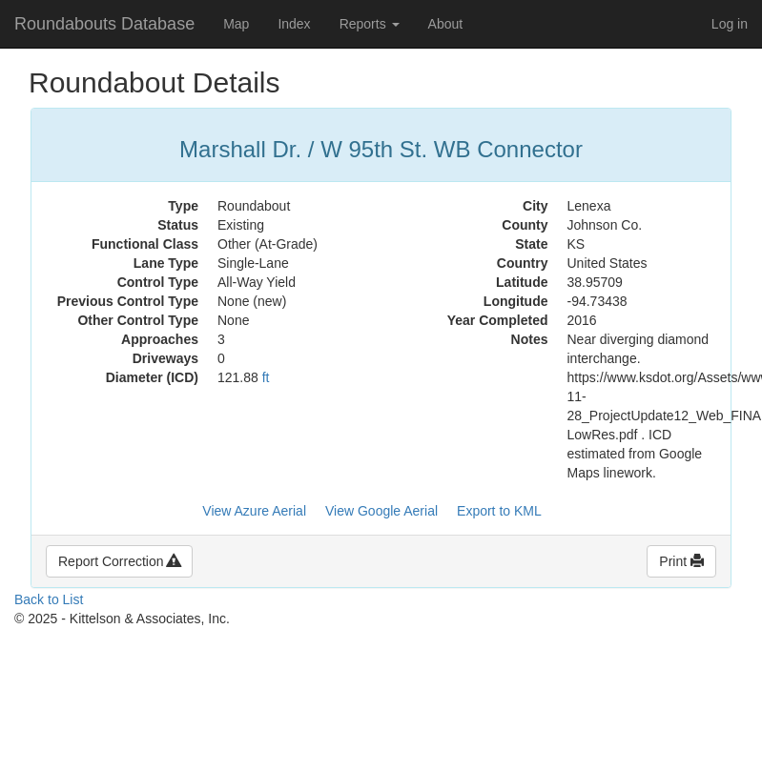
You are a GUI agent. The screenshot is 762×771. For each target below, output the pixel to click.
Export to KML (499, 510)
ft (266, 377)
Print (681, 561)
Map (236, 23)
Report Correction (119, 561)
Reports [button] (370, 23)
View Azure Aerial (254, 510)
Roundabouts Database (104, 23)
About (445, 23)
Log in (729, 23)
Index (294, 23)
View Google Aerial (381, 510)
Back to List (48, 599)
